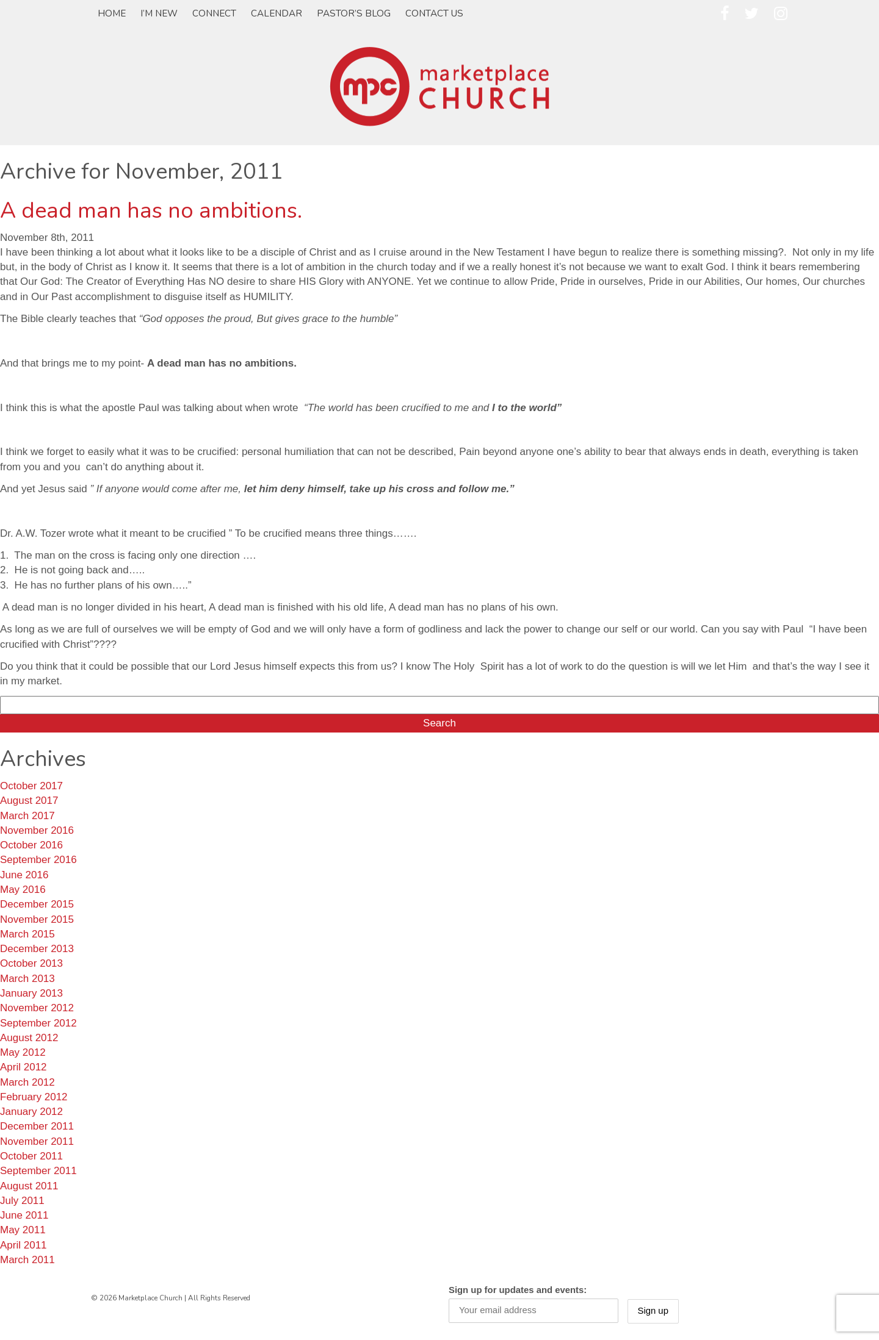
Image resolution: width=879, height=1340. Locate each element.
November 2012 (37, 1008)
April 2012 (23, 1067)
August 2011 (29, 1186)
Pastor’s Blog (354, 13)
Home (112, 13)
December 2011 (37, 1126)
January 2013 (31, 993)
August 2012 (29, 1038)
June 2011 (24, 1215)
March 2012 (27, 1082)
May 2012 (23, 1052)
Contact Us (434, 13)
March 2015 (27, 934)
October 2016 (31, 845)
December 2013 (37, 949)
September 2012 (38, 1023)
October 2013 (31, 963)
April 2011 (23, 1245)
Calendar (276, 13)
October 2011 (31, 1156)
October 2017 (31, 786)
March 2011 (27, 1260)
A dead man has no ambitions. (151, 211)
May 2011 (23, 1230)
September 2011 (38, 1171)
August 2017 (29, 800)
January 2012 (31, 1111)
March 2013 (27, 978)
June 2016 (24, 875)
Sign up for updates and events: (518, 1290)
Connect (214, 13)
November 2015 (37, 919)
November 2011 (37, 1141)
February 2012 (34, 1097)
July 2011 (22, 1200)
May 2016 (23, 889)
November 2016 (37, 830)
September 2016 (38, 859)
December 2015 (37, 904)
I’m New (159, 13)
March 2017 (27, 816)
